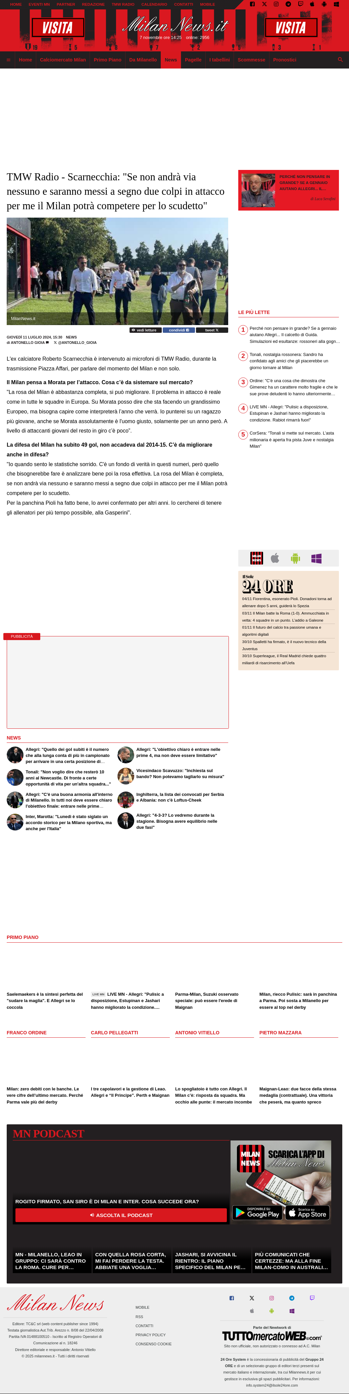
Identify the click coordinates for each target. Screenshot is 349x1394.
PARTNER (66, 4)
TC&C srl (33, 1324)
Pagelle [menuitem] (193, 59)
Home (16, 4)
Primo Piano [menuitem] (107, 59)
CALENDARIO (154, 4)
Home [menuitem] (25, 59)
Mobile (142, 1308)
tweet (212, 330)
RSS (139, 1317)
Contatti (144, 1326)
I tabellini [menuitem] (219, 59)
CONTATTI (183, 4)
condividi (179, 330)
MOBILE (207, 4)
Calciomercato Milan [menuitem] (63, 59)
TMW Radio (123, 4)
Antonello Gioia (28, 343)
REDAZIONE (93, 4)
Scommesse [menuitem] (251, 59)
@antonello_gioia (75, 343)
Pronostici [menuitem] (284, 59)
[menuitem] (8, 60)
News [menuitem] (171, 59)
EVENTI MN (39, 4)
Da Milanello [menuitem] (143, 59)
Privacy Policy (151, 1335)
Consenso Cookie (154, 1344)
